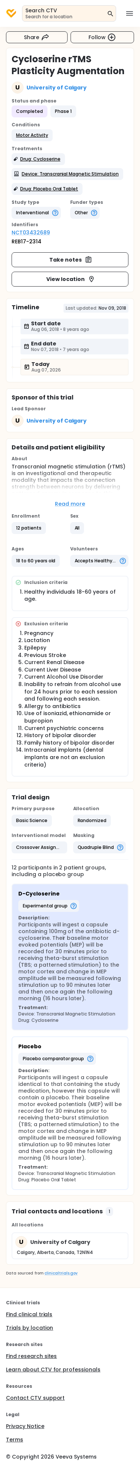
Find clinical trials (29, 1314)
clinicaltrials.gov (60, 1273)
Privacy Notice (25, 1426)
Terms (14, 1439)
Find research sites (31, 1356)
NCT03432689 (31, 232)
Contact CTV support (35, 1398)
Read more (70, 503)
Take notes (70, 259)
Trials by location (29, 1328)
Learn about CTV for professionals (53, 1369)
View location (70, 279)
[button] (32, 135)
